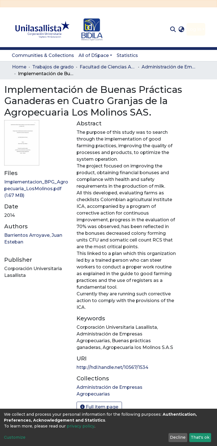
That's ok (200, 437)
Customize (15, 437)
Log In (194, 29)
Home (19, 67)
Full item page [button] (99, 407)
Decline (178, 437)
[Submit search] (172, 29)
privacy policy (80, 426)
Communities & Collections (43, 55)
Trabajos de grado (53, 67)
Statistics (127, 55)
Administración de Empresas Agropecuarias (170, 67)
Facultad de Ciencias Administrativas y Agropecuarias (108, 67)
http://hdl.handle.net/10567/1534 (112, 367)
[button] (181, 29)
